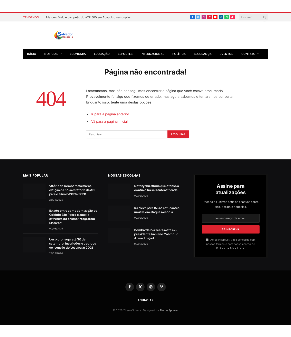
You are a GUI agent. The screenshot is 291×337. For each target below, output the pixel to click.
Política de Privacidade (230, 248)
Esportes (125, 54)
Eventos (226, 54)
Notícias (51, 54)
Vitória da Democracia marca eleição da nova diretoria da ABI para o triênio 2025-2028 (72, 190)
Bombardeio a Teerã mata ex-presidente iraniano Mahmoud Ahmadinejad (156, 234)
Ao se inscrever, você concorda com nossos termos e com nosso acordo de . (230, 244)
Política (179, 54)
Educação (102, 54)
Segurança (203, 54)
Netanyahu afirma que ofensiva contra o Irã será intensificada (156, 188)
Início (31, 54)
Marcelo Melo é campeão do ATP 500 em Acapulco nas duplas (88, 17)
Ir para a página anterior (110, 114)
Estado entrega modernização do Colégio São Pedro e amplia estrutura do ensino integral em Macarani (73, 217)
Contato (248, 54)
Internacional (152, 54)
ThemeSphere (169, 310)
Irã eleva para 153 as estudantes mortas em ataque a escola (157, 210)
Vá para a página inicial (109, 121)
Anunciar (145, 300)
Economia (78, 54)
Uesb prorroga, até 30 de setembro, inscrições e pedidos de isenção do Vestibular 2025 (72, 243)
